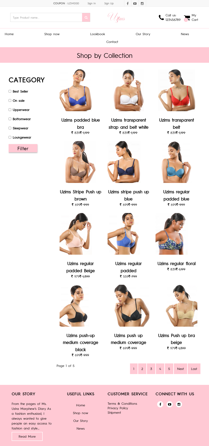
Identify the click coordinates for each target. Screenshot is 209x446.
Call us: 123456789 (173, 17)
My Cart (195, 17)
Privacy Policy (118, 408)
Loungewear (22, 137)
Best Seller (20, 91)
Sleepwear (20, 128)
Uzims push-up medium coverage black (80, 342)
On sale (18, 100)
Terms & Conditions (122, 403)
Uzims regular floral (176, 263)
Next (180, 368)
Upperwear (21, 110)
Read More (27, 436)
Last (194, 368)
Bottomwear (22, 119)
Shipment (114, 412)
